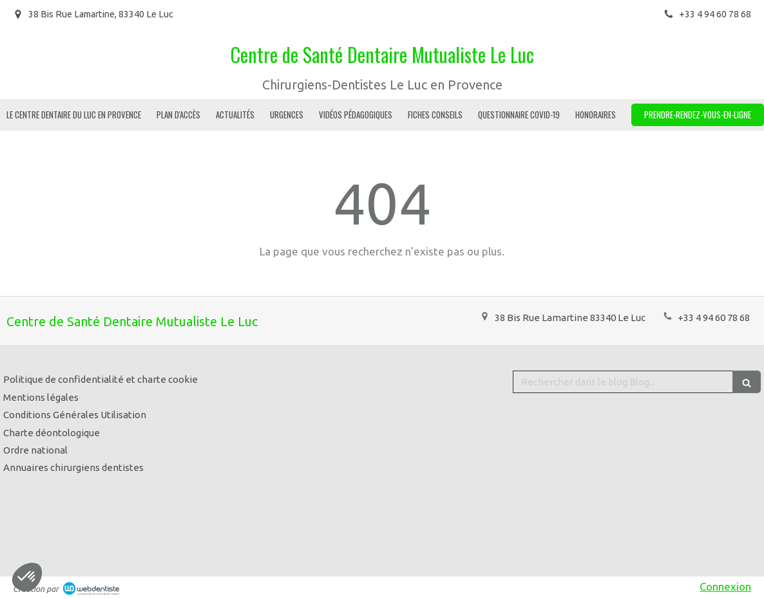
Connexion (725, 586)
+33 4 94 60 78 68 (714, 317)
